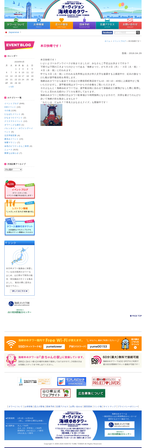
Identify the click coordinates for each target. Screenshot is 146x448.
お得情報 (29, 406)
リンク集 (98, 406)
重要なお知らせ (11, 153)
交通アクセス (62, 406)
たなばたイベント (12, 114)
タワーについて (15, 406)
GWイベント (10, 107)
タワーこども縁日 (12, 125)
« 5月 (11, 87)
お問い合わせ (76, 406)
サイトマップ (110, 406)
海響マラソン (10, 142)
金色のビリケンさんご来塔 (16, 146)
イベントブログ (11, 103)
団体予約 (50, 406)
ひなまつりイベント (13, 118)
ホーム (107, 41)
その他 (7, 110)
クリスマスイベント (13, 121)
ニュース (8, 150)
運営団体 (88, 406)
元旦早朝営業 (10, 135)
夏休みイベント (11, 139)
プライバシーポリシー (128, 406)
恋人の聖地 (39, 406)
